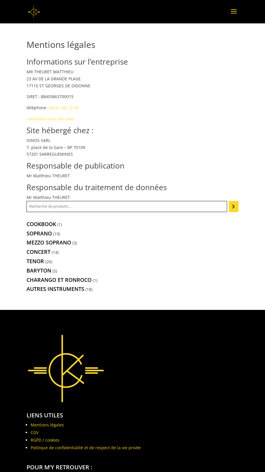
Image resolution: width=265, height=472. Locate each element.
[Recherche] (233, 206)
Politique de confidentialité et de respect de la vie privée (86, 447)
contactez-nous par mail (50, 119)
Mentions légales (47, 425)
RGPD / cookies (45, 440)
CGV (34, 432)
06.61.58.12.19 (64, 107)
